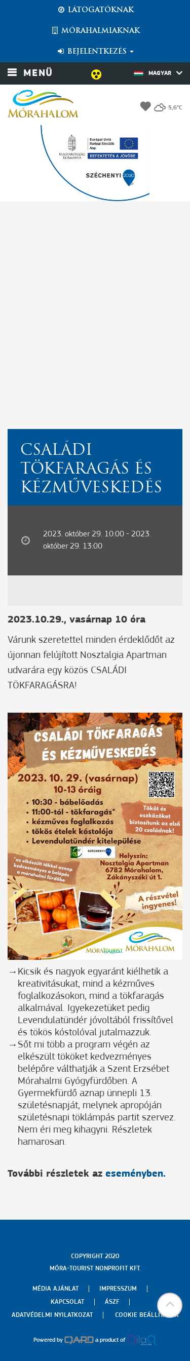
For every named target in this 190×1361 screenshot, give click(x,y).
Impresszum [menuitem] (118, 1289)
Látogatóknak (95, 10)
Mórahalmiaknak (95, 31)
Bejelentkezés (95, 52)
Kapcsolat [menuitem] (67, 1302)
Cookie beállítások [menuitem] (147, 1315)
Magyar (158, 73)
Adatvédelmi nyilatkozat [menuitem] (52, 1315)
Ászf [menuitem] (112, 1302)
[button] (169, 1305)
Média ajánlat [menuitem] (55, 1289)
